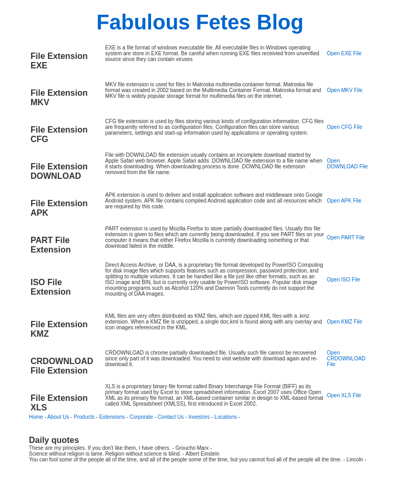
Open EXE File (344, 53)
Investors (199, 417)
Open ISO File (343, 280)
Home (36, 417)
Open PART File (346, 237)
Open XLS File (344, 395)
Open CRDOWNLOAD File (346, 358)
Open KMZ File (344, 322)
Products (84, 417)
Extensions (112, 417)
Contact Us (171, 417)
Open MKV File (345, 90)
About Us (58, 417)
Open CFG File (344, 127)
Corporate (141, 417)
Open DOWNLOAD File (347, 163)
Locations (225, 417)
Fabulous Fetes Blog (199, 22)
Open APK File (344, 201)
